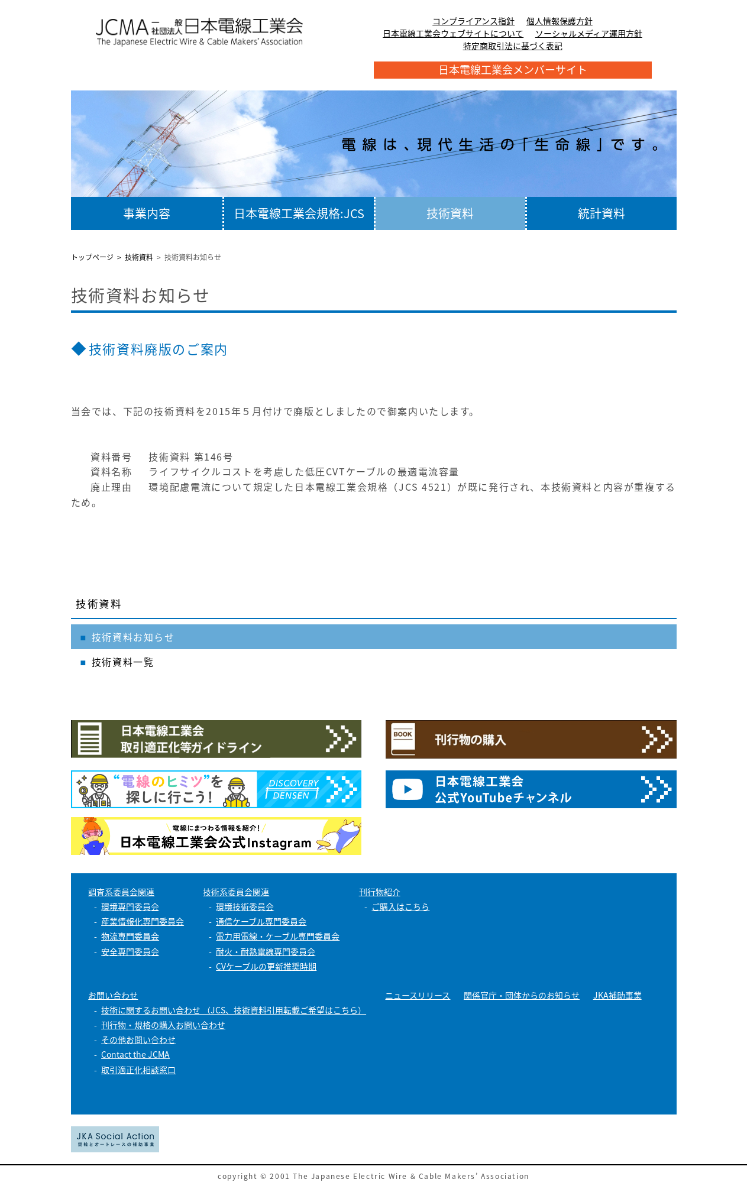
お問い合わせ (113, 995)
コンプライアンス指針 (473, 21)
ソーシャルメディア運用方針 (588, 33)
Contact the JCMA (135, 1054)
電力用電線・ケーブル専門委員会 (277, 936)
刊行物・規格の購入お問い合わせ (163, 1025)
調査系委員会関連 (121, 892)
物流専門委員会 (130, 936)
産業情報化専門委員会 (142, 921)
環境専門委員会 (130, 906)
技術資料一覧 (123, 662)
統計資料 (601, 213)
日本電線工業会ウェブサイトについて (453, 33)
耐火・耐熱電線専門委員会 (265, 951)
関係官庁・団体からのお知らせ (522, 995)
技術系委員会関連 (236, 892)
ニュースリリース (417, 995)
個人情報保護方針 (559, 21)
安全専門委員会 (130, 951)
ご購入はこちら (400, 906)
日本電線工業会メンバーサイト (512, 69)
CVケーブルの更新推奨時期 (266, 966)
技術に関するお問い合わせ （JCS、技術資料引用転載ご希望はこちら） (233, 1010)
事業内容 (146, 213)
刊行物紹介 (379, 892)
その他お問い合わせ (138, 1039)
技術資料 (450, 213)
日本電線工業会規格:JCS (299, 213)
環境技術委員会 (245, 906)
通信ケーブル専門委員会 (261, 921)
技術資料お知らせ (133, 637)
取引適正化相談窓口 (138, 1069)
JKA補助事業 (617, 995)
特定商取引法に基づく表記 (512, 45)
